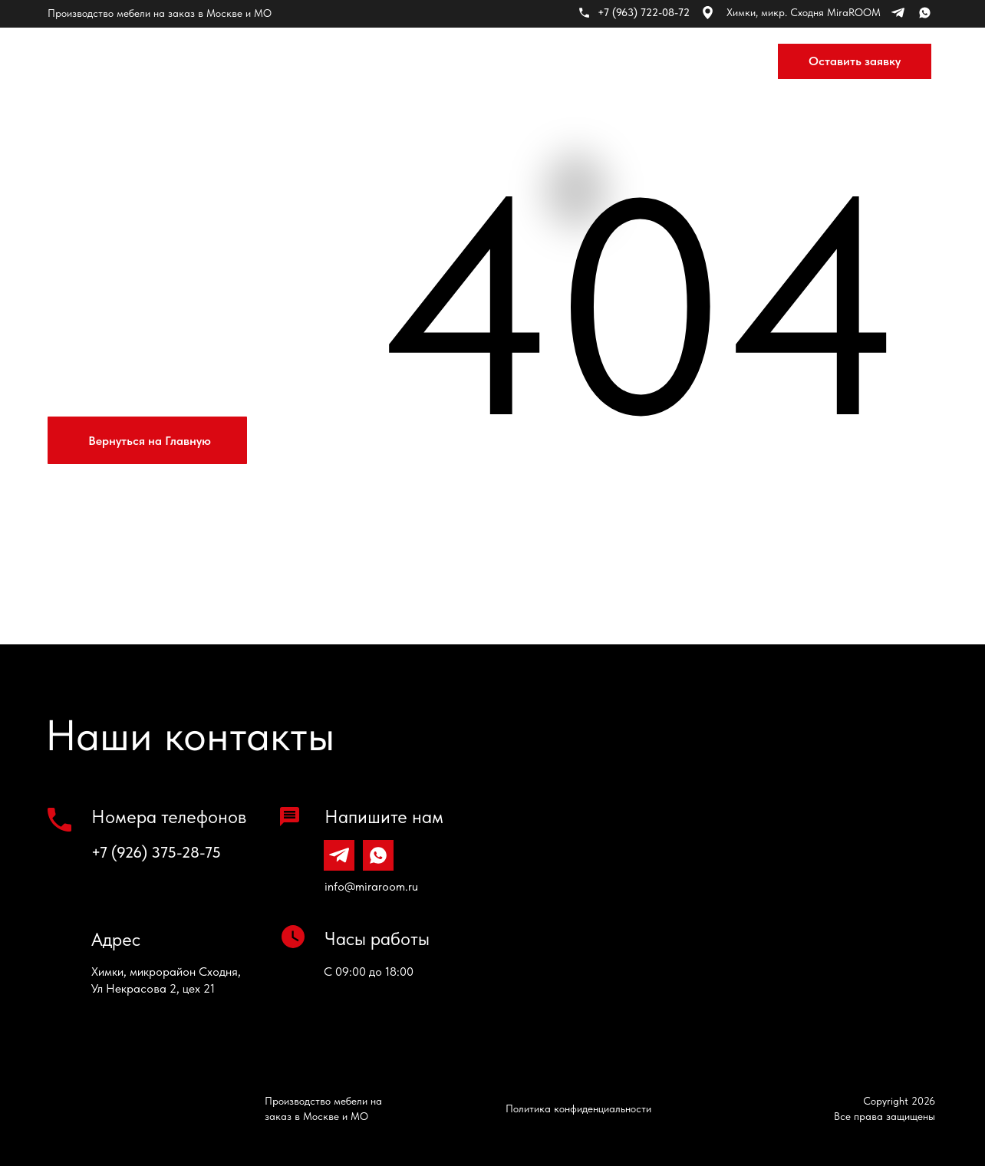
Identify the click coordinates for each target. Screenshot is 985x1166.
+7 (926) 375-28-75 (156, 852)
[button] (854, 61)
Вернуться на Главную (149, 440)
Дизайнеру (661, 61)
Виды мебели (308, 61)
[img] (95, 62)
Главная (219, 61)
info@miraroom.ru (371, 886)
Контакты (575, 61)
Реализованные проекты (449, 61)
